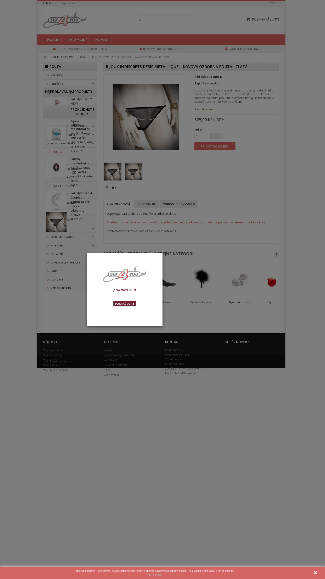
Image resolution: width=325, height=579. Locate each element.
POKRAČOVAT (125, 304)
